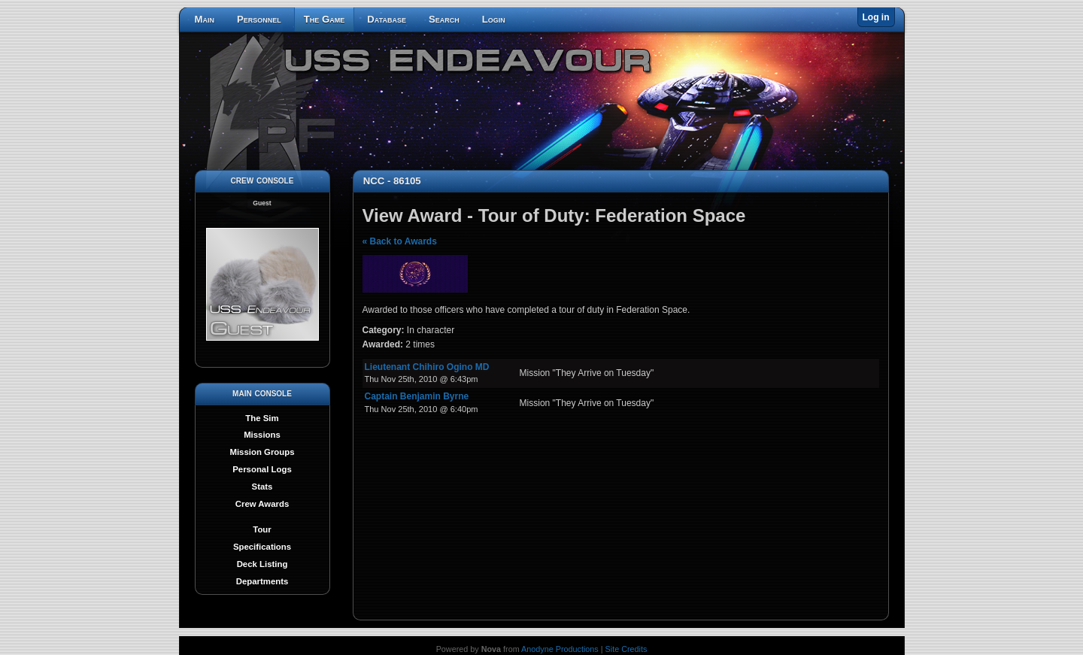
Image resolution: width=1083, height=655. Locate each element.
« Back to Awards (400, 241)
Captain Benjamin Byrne (417, 396)
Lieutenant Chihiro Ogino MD (427, 367)
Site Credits (626, 648)
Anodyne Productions (560, 648)
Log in (876, 17)
